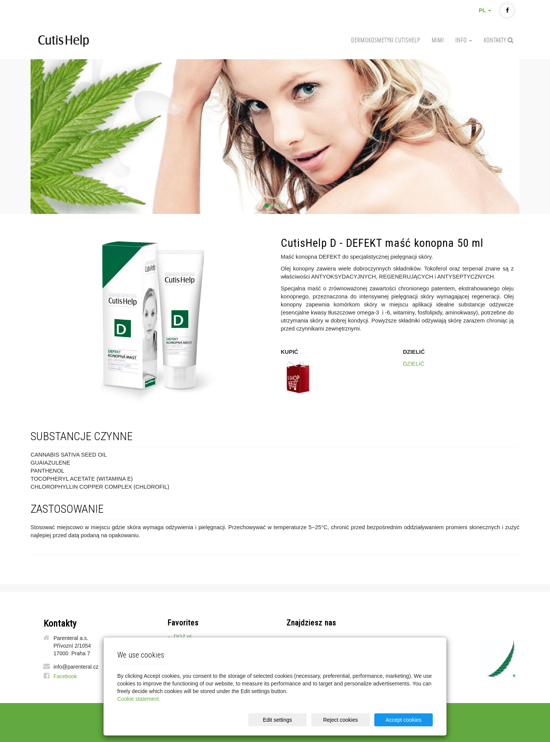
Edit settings (277, 720)
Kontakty (496, 40)
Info (463, 40)
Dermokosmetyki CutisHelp (385, 40)
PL (485, 10)
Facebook (65, 676)
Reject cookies (340, 720)
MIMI (438, 40)
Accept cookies (403, 720)
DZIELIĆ (413, 364)
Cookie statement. (138, 699)
